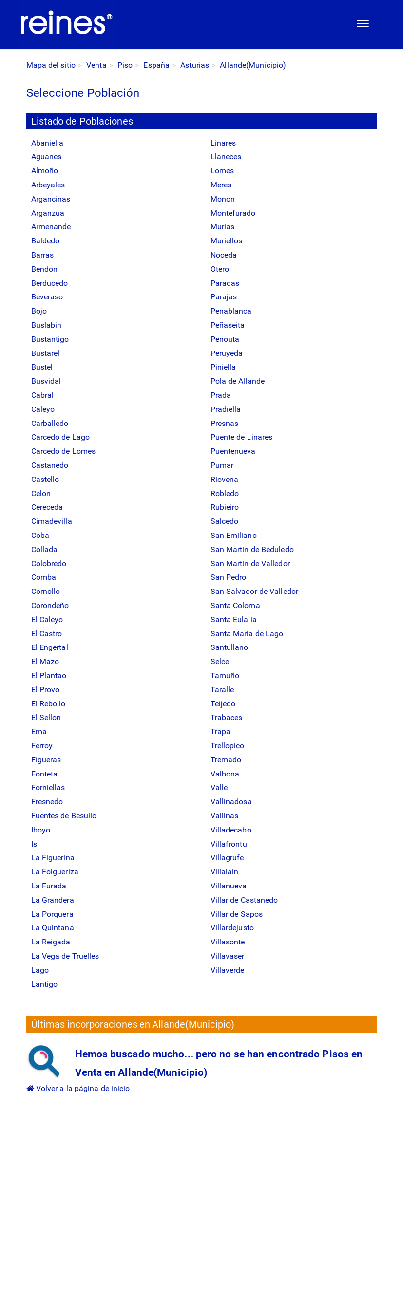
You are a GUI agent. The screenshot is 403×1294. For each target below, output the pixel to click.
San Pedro (229, 577)
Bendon (44, 269)
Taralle (222, 689)
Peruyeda (227, 353)
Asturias (194, 65)
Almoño (44, 170)
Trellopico (228, 745)
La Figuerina (53, 857)
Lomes (222, 170)
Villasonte (228, 941)
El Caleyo (47, 619)
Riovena (225, 479)
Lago (40, 970)
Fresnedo (47, 801)
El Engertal (49, 647)
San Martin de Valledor (250, 563)
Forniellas (48, 787)
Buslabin (46, 325)
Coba (40, 535)
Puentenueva (233, 451)
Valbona (225, 773)
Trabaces (227, 717)
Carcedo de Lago (60, 437)
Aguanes (46, 156)
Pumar (222, 465)
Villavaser (228, 956)
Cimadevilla (51, 521)
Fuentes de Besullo (64, 815)
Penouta (225, 339)
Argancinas (51, 198)
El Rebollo (48, 703)
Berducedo (49, 283)
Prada (221, 395)
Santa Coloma (235, 605)
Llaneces (226, 156)
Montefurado (233, 213)
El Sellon (46, 717)
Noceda (224, 254)
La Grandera (52, 900)
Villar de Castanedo (244, 900)
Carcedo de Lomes (63, 451)
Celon (41, 493)
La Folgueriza (54, 871)
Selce (220, 661)
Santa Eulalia (234, 619)
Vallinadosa (231, 801)
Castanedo (50, 465)
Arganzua (48, 213)
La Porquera (52, 914)
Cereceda (47, 507)
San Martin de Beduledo (252, 549)
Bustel (42, 366)
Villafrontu (229, 844)
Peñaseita (228, 325)
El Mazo (45, 661)
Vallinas (225, 815)
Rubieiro (225, 507)
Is (34, 844)
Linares (223, 143)
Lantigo (44, 984)
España (156, 65)
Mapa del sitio (51, 65)
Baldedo (45, 240)
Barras (42, 254)
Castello (45, 479)
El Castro (46, 633)
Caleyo (43, 409)
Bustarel (45, 353)
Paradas (225, 283)
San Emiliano (234, 535)
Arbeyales (48, 184)
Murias (223, 226)
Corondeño (50, 605)
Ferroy (42, 745)
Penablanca (231, 310)
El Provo (45, 689)
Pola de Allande (238, 381)
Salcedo (225, 521)
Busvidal (46, 381)
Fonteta (44, 773)
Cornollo (45, 591)
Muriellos (227, 240)
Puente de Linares (242, 437)
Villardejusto (232, 927)
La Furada (49, 885)
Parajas (224, 296)
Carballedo (50, 423)
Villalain (225, 871)
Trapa (221, 731)
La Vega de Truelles (65, 956)
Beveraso (47, 296)
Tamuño (225, 675)
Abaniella (47, 143)
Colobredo (49, 563)
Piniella (223, 366)
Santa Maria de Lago (247, 633)
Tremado (226, 759)
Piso (125, 65)
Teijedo (223, 703)
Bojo (39, 310)
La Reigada (51, 941)
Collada (44, 549)
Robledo (225, 493)
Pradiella (226, 409)
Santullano (230, 647)
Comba (44, 577)
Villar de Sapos (237, 914)
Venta (96, 65)
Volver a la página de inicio (78, 1088)
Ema (39, 731)
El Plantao (49, 675)
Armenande (51, 226)
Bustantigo (50, 339)
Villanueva (229, 885)
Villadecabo (231, 829)
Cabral (42, 395)
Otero (220, 269)
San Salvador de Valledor (254, 591)
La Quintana (52, 927)
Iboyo (41, 829)
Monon (223, 198)
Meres (221, 184)
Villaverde (228, 970)
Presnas (225, 423)
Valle (219, 787)
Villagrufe (227, 857)
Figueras (46, 759)
